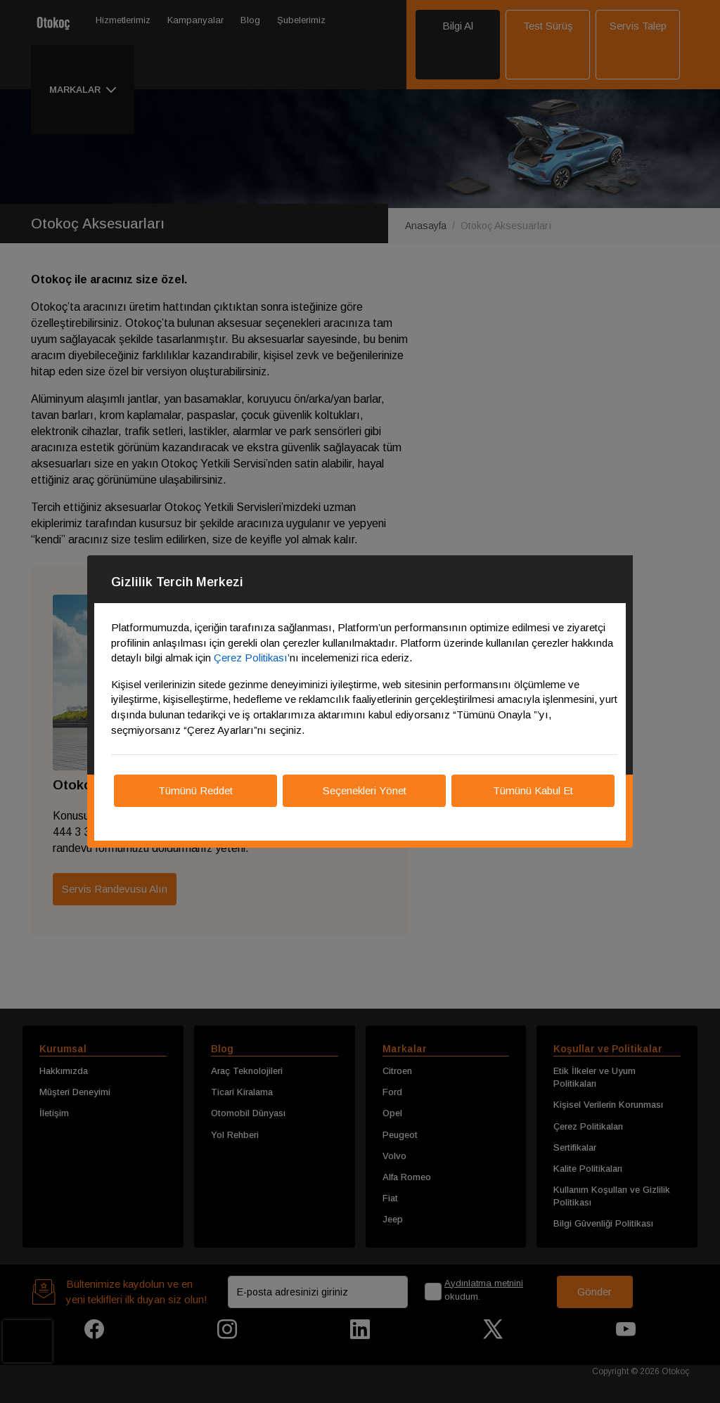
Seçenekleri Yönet (364, 790)
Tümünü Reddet (195, 790)
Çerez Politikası (251, 658)
